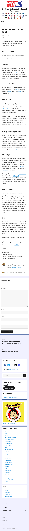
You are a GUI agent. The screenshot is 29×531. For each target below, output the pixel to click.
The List (17, 72)
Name (3, 309)
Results (6, 468)
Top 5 (6, 476)
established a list (6, 108)
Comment (4, 288)
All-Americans (8, 432)
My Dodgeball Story (9, 449)
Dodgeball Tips (8, 443)
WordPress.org (8, 496)
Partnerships (8, 460)
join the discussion (20, 149)
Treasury (7, 478)
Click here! (9, 388)
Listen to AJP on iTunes (9, 423)
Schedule (4, 507)
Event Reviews (8, 445)
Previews (7, 466)
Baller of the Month (9, 439)
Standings (22, 166)
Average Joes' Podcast (10, 437)
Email (3, 316)
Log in (6, 490)
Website (3, 323)
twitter (19, 91)
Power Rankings (9, 464)
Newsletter (20, 272)
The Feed (7, 474)
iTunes (9, 91)
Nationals (7, 451)
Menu (2, 21)
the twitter (17, 244)
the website (23, 241)
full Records (5, 170)
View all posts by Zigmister (16, 267)
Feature (6, 447)
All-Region (7, 433)
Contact (4, 520)
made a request (22, 174)
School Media (8, 470)
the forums (15, 241)
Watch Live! (7, 481)
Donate (4, 524)
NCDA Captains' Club (13, 369)
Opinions (7, 456)
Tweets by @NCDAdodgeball (10, 397)
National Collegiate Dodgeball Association (14, 10)
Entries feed (7, 492)
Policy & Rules (8, 462)
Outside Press (8, 458)
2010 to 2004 (16, 175)
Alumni (6, 435)
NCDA (3, 528)
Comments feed (8, 494)
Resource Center (6, 510)
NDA (6, 453)
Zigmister (6, 272)
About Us (4, 504)
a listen (18, 89)
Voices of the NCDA (9, 479)
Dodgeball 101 (8, 441)
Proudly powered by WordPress (12, 528)
